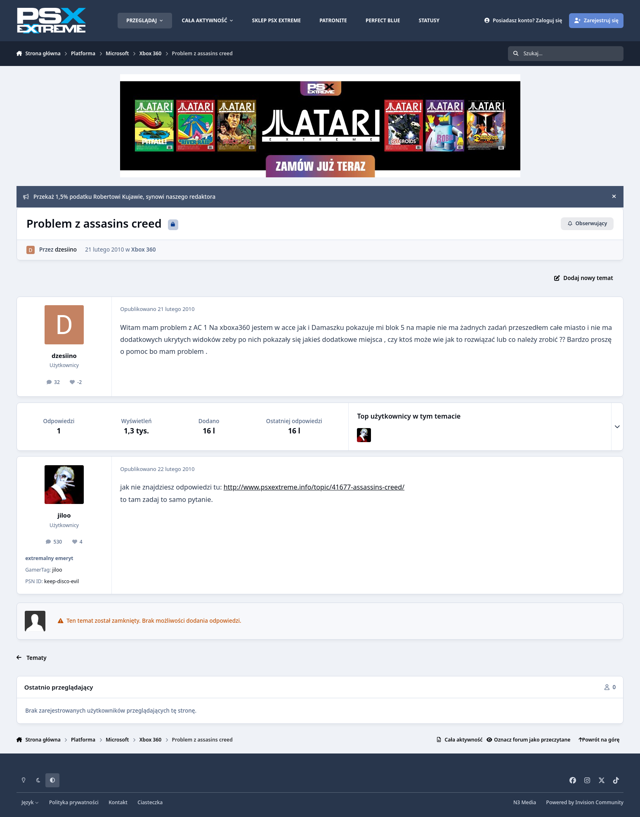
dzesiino (66, 249)
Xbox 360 (143, 249)
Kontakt (118, 802)
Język (30, 802)
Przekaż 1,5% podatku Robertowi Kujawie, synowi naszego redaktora (119, 196)
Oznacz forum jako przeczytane (528, 739)
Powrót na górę (599, 739)
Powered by (584, 802)
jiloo (64, 515)
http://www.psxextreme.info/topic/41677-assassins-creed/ (314, 487)
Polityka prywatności (74, 802)
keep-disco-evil (61, 581)
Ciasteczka (150, 802)
